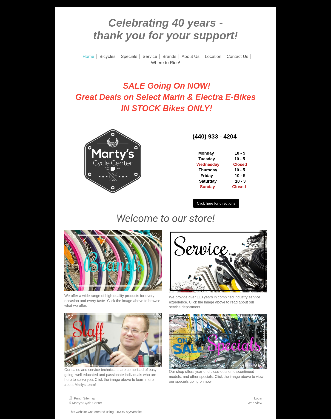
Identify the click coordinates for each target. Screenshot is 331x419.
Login (258, 398)
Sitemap (89, 398)
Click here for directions (216, 203)
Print (75, 398)
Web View (255, 403)
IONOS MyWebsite (128, 412)
